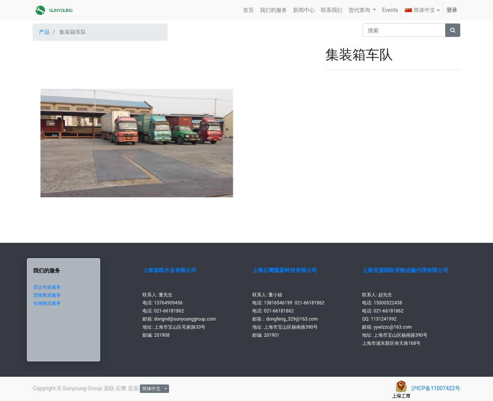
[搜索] (452, 30)
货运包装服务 (47, 287)
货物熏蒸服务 (47, 295)
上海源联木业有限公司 (169, 270)
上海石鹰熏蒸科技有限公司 (284, 270)
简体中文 (419, 10)
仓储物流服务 (47, 303)
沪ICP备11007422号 (435, 388)
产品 (44, 32)
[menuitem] (248, 10)
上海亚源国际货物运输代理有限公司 (405, 270)
